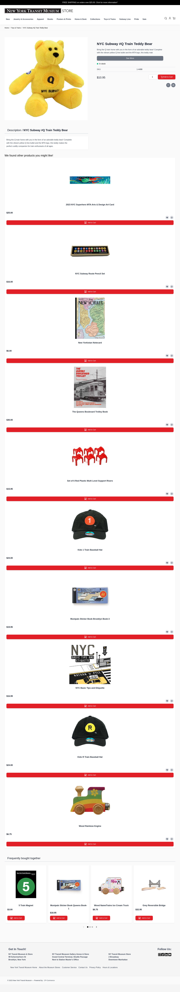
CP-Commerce (49, 980)
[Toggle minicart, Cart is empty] (174, 18)
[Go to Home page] (39, 10)
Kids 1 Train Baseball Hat (90, 550)
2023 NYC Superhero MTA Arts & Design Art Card (90, 204)
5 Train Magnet (26, 905)
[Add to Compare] (173, 85)
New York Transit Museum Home (23, 967)
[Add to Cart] (166, 77)
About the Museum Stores (49, 967)
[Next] (96, 927)
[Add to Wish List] (168, 85)
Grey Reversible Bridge (154, 905)
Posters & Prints (64, 19)
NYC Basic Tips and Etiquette (90, 688)
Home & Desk (81, 19)
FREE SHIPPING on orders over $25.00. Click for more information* (90, 2)
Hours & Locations (110, 967)
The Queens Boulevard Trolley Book (90, 412)
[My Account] (170, 18)
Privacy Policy (95, 967)
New (8, 19)
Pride (136, 19)
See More (130, 58)
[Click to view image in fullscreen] (46, 78)
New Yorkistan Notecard (90, 343)
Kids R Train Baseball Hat (90, 757)
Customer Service (69, 967)
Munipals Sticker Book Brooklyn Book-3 (90, 619)
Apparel (40, 19)
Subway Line (125, 19)
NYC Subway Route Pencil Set (90, 274)
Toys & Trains (110, 19)
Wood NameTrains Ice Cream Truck (111, 905)
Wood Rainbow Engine (90, 826)
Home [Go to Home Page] (7, 28)
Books (50, 19)
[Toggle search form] (166, 18)
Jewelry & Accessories (23, 19)
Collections (95, 19)
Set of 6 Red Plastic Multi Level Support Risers (90, 481)
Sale (144, 19)
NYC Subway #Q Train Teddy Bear (35, 28)
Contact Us (82, 967)
